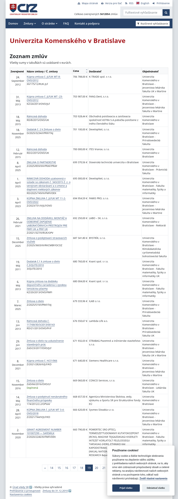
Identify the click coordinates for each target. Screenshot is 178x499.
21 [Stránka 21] (104, 468)
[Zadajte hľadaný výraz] (143, 12)
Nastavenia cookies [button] (21, 494)
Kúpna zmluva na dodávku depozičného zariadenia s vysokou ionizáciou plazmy (47, 285)
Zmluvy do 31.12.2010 (55, 490)
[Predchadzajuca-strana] (45, 468)
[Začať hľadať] (166, 12)
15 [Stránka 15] (59, 468)
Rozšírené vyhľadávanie (152, 23)
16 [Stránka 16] (66, 468)
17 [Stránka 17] (74, 468)
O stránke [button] (48, 23)
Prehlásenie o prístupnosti (25, 490)
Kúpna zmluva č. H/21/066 (42, 360)
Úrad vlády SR (21, 487)
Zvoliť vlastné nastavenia (153, 478)
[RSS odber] (129, 3)
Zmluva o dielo (35, 301)
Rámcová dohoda (37, 116)
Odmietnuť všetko (156, 488)
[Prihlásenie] (161, 3)
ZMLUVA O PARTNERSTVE (41, 162)
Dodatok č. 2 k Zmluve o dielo (44, 129)
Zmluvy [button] (28, 23)
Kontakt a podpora (87, 23)
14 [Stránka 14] (51, 468)
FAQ (66, 23)
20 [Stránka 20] (96, 468)
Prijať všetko (126, 488)
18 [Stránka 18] (81, 468)
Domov (13, 23)
